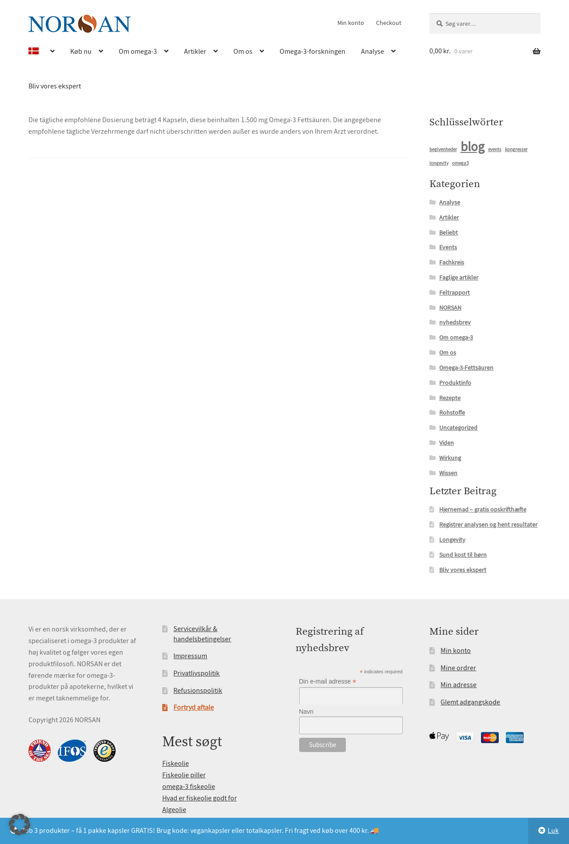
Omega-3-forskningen (312, 51)
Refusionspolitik (197, 690)
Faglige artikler (458, 277)
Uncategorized (458, 428)
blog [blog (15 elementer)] (473, 147)
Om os (242, 51)
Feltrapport (454, 292)
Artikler (195, 51)
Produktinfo (455, 383)
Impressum (190, 656)
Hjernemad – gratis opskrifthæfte (482, 509)
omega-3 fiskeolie (188, 786)
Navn (306, 711)
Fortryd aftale (193, 707)
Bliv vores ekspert (54, 86)
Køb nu (81, 51)
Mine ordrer (458, 668)
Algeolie (174, 809)
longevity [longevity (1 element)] (439, 163)
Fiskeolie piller (184, 775)
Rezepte (450, 398)
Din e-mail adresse (328, 681)
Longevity (452, 540)
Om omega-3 (138, 51)
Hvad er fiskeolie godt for (199, 798)
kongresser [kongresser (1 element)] (516, 149)
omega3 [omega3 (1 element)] (460, 163)
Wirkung (450, 458)
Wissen (448, 473)
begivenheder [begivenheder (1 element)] (443, 149)
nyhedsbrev (455, 322)
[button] (19, 824)
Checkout (388, 23)
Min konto (350, 23)
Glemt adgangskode (470, 702)
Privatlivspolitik (196, 673)
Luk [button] (553, 830)
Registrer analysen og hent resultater (488, 524)
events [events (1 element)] (494, 149)
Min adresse (459, 684)
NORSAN (450, 308)
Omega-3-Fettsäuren (466, 368)
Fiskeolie (175, 763)
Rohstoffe (452, 412)
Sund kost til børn (463, 555)
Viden (446, 443)
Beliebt (448, 232)
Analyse (372, 51)
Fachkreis (451, 262)
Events (448, 247)
